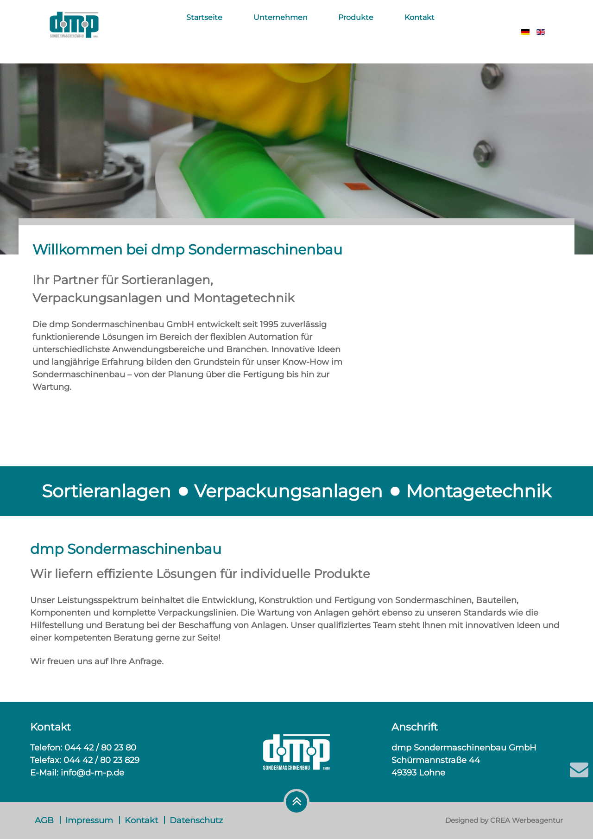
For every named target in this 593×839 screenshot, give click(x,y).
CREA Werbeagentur (526, 820)
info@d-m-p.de (92, 773)
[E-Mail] (579, 769)
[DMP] (74, 31)
